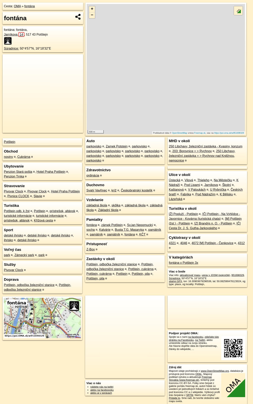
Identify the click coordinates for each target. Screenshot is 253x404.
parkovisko (93, 146)
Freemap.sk (200, 133)
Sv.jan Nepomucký (140, 225)
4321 (172, 243)
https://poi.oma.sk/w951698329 (229, 133)
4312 (241, 243)
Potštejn (9, 142)
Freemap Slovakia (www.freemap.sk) (190, 378)
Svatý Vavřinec (96, 190)
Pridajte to (174, 398)
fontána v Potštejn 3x (183, 262)
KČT (142, 234)
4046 (183, 243)
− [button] (92, 15)
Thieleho (203, 180)
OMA (17, 6)
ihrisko (8, 240)
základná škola (96, 205)
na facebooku (195, 336)
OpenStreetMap (179, 133)
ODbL (198, 374)
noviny (8, 156)
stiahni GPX (175, 281)
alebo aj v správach (101, 392)
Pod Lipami (192, 185)
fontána (29, 6)
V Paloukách (197, 189)
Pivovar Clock (13, 191)
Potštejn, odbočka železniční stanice (29, 285)
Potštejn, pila (141, 273)
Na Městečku (223, 180)
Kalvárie (104, 229)
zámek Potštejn (112, 225)
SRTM (189, 395)
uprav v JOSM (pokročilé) (216, 275)
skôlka (116, 205)
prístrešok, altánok (62, 211)
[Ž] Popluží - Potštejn (183, 214)
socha (90, 229)
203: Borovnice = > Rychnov (192, 151)
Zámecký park (24, 255)
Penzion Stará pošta (18, 171)
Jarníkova (14, 34)
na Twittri (200, 340)
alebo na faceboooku (102, 389)
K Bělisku (226, 194)
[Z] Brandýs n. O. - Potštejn (213, 223)
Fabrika (186, 194)
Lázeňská (175, 199)
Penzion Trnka (14, 176)
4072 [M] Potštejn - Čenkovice (212, 243)
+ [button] (92, 9)
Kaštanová (176, 189)
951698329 (237, 275)
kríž (113, 190)
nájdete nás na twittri (101, 386)
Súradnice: (11, 48)
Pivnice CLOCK (18, 196)
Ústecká (174, 180)
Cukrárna (23, 156)
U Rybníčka (218, 189)
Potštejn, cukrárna (141, 269)
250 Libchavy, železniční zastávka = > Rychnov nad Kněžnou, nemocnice (202, 155)
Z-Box (90, 249)
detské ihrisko (13, 235)
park (7, 255)
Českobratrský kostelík (136, 190)
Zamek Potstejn (116, 146)
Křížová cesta (43, 220)
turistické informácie (18, 215)
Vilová (189, 180)
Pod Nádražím (205, 194)
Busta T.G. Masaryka (129, 229)
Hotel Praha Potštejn (50, 171)
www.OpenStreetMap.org (215, 370)
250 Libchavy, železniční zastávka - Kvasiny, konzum (205, 146)
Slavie (38, 196)
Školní (226, 185)
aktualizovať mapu (190, 275)
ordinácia (92, 175)
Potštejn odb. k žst (17, 211)
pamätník (154, 229)
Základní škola (108, 210)
